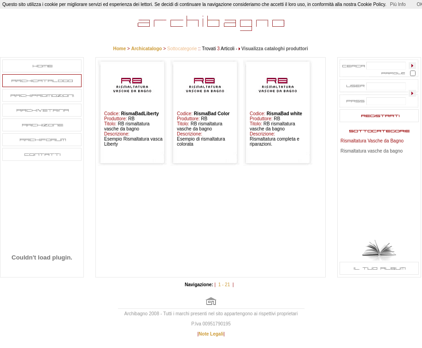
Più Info (398, 4)
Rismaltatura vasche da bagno (371, 150)
